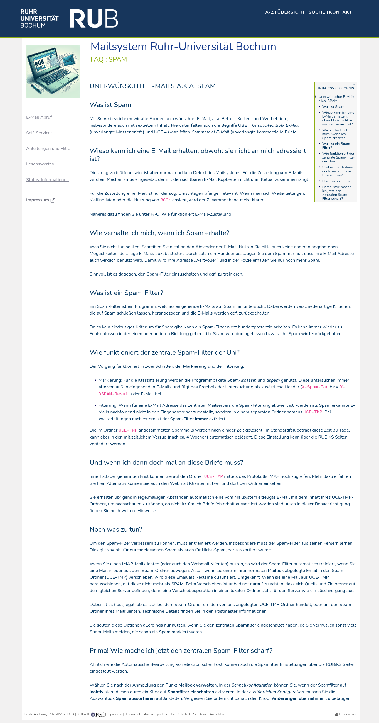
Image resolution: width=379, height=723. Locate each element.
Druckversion (348, 714)
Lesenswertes (40, 164)
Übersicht (291, 12)
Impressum (40, 200)
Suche (318, 12)
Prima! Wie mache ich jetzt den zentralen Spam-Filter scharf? (336, 192)
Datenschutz (133, 714)
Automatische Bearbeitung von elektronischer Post (172, 664)
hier (100, 483)
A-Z (269, 12)
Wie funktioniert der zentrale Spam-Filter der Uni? (338, 157)
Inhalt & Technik (180, 714)
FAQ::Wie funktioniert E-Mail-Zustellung (191, 214)
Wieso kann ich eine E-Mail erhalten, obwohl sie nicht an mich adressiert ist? (338, 118)
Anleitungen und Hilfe (48, 148)
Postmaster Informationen (241, 611)
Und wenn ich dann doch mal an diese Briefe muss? (337, 171)
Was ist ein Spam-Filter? (336, 145)
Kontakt (340, 12)
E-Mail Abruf (39, 117)
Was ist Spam (333, 106)
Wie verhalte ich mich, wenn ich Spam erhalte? (335, 134)
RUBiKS (326, 437)
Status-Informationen (47, 180)
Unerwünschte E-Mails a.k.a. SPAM (337, 98)
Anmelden (217, 714)
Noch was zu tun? (336, 181)
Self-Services (39, 133)
